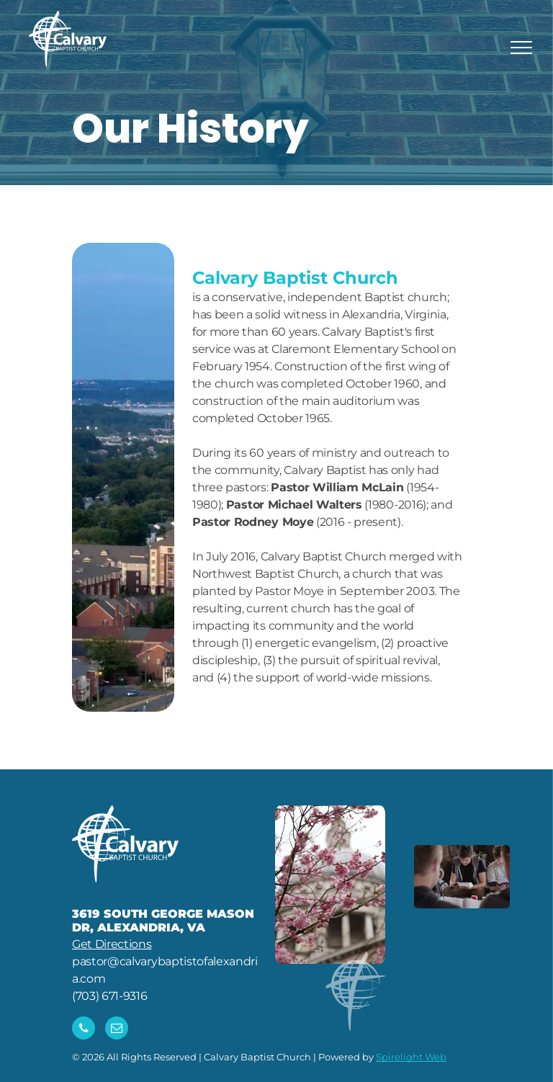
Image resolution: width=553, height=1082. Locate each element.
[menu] (521, 47)
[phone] (83, 1029)
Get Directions (112, 944)
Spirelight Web (411, 1057)
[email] (116, 1029)
